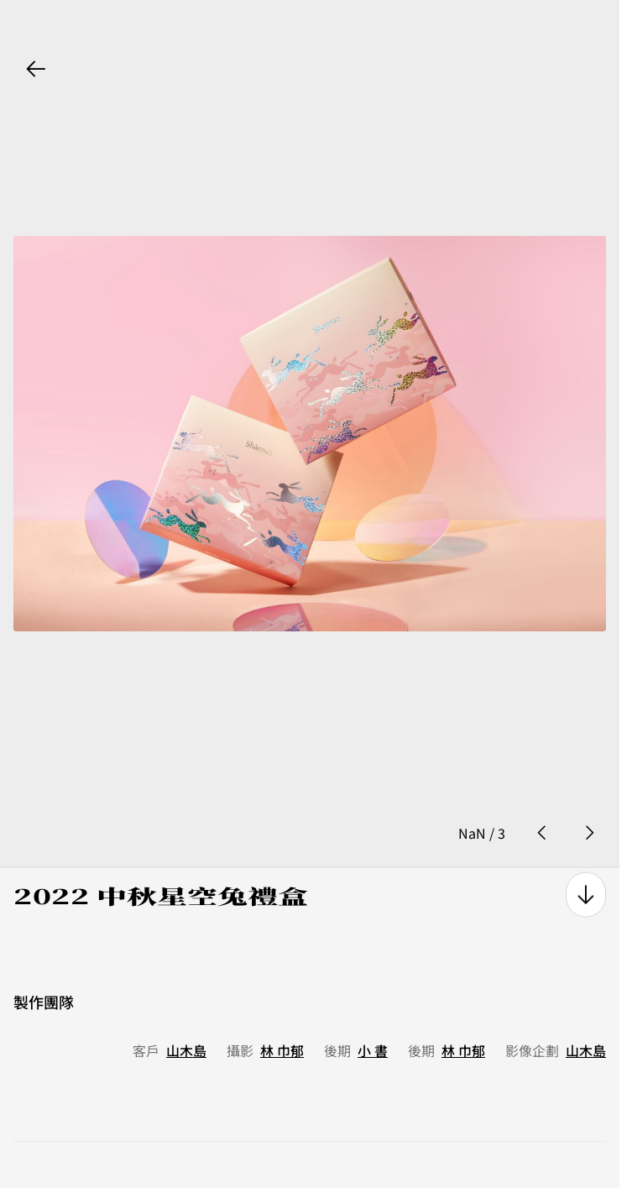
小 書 (373, 1012)
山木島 (186, 1012)
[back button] (36, 68)
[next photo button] (589, 794)
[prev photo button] (542, 794)
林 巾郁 (282, 1012)
